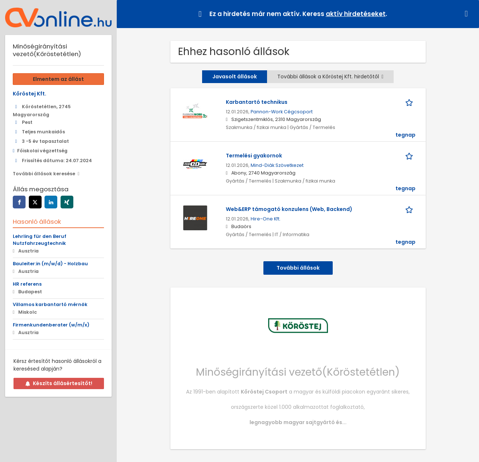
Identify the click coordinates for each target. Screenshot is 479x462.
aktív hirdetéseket (356, 13)
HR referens (27, 284)
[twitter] (35, 202)
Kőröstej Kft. (29, 93)
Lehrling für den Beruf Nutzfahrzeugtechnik (39, 239)
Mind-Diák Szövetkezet (277, 165)
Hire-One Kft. (266, 219)
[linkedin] (51, 202)
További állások (298, 267)
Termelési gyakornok (254, 155)
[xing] (67, 202)
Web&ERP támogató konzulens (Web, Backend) (289, 209)
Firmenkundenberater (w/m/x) (51, 325)
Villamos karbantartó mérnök (50, 304)
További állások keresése (44, 174)
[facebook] (19, 202)
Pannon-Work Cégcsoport (282, 112)
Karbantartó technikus (256, 102)
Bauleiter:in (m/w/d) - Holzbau (50, 264)
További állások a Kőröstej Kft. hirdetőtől (330, 76)
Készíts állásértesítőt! (58, 383)
